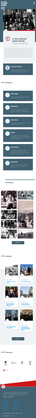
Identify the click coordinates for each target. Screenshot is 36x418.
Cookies (17, 414)
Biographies (5, 406)
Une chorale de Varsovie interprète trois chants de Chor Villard (25, 329)
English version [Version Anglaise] (11, 397)
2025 (4, 414)
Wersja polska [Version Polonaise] (5, 397)
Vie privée (13, 414)
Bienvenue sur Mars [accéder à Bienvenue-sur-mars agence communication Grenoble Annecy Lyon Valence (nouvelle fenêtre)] (6, 416)
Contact (20, 414)
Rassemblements (16, 405)
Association (16, 409)
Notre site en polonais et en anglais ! (11, 328)
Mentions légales (8, 414)
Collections (16, 408)
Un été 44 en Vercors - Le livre (11, 283)
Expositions (5, 409)
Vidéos (15, 402)
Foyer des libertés (6, 402)
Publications (5, 408)
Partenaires (16, 406)
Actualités (18, 339)
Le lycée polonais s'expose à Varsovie (25, 305)
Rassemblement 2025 (26, 282)
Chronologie (5, 405)
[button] (34, 3)
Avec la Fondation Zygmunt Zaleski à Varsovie (10, 305)
